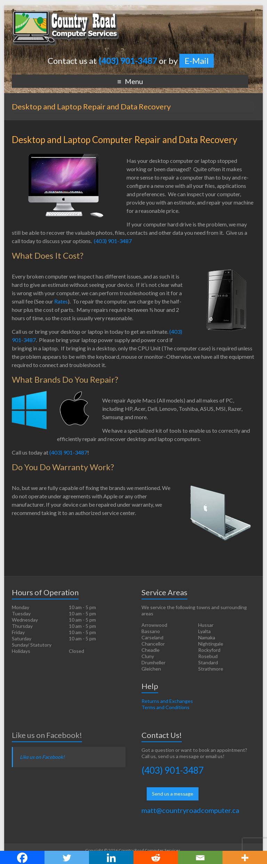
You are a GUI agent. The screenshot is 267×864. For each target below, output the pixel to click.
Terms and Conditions (165, 707)
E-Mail (197, 61)
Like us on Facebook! (47, 735)
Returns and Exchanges (167, 701)
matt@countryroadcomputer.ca (190, 810)
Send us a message (172, 794)
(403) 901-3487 (113, 241)
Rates (61, 301)
